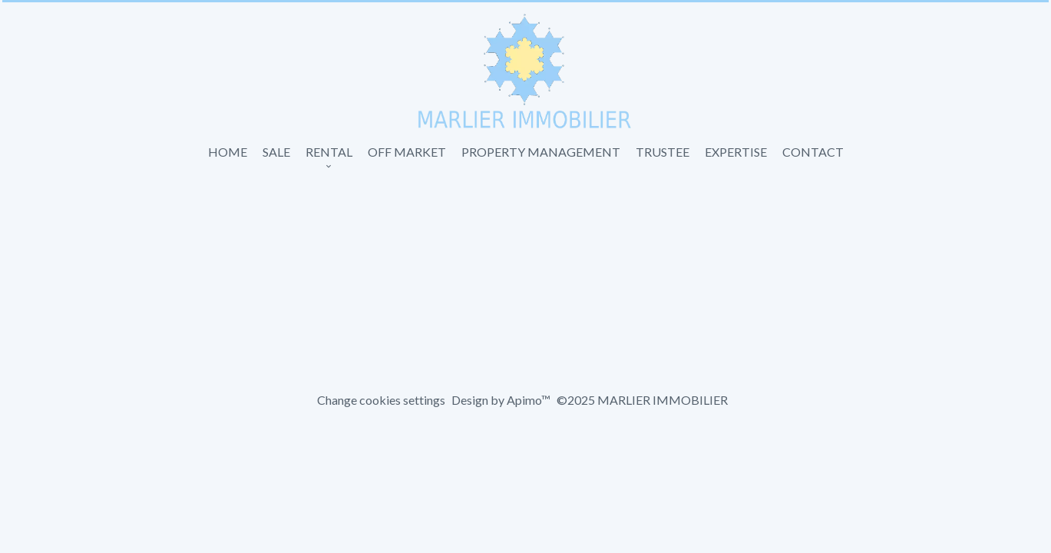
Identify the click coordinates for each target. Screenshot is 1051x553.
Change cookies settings (381, 399)
